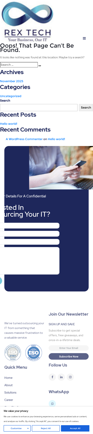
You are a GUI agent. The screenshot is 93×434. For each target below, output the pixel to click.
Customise (16, 428)
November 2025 (11, 81)
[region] (46, 420)
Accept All (75, 428)
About (8, 400)
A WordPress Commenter (24, 139)
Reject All (46, 428)
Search (5, 100)
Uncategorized (10, 96)
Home (8, 392)
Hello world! (8, 123)
